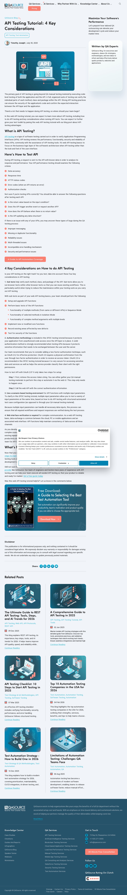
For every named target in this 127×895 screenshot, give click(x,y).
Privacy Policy (70, 889)
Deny (33, 463)
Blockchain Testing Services (56, 842)
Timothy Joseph (18, 43)
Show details (99, 457)
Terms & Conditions (85, 889)
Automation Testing (74, 695)
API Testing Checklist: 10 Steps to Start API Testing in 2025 (22, 687)
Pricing (116, 6)
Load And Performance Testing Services (61, 850)
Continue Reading (12, 648)
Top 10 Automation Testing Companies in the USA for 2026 (67, 687)
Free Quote (50, 892)
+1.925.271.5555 (94, 839)
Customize (63, 463)
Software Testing (19, 698)
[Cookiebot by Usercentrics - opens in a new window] (99, 430)
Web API (19, 623)
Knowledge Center (79, 6)
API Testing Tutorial (69, 620)
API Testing (10, 35)
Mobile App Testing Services (56, 857)
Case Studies (10, 835)
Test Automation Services (55, 871)
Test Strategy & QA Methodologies (19, 695)
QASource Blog (11, 18)
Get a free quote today (33, 476)
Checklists (9, 839)
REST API (9, 626)
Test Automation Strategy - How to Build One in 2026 (22, 757)
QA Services (33, 6)
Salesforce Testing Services (56, 864)
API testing (9, 136)
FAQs (66, 892)
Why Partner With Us (61, 6)
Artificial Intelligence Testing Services (60, 839)
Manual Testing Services (54, 853)
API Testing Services (53, 835)
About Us (93, 6)
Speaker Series (10, 853)
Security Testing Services (55, 868)
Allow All (93, 463)
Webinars (8, 857)
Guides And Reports (12, 842)
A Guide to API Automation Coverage (25, 259)
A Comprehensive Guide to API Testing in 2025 (67, 613)
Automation (71, 697)
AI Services (45, 6)
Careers (59, 892)
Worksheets (9, 860)
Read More (38, 819)
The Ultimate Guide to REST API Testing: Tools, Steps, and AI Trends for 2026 (22, 616)
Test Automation (21, 35)
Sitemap (49, 889)
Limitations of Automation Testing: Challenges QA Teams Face (67, 759)
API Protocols (30, 623)
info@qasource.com (95, 842)
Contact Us (59, 889)
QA (62, 769)
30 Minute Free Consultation (101, 852)
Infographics (10, 846)
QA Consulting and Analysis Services (59, 860)
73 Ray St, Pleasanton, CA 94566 (100, 835)
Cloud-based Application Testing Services (61, 846)
